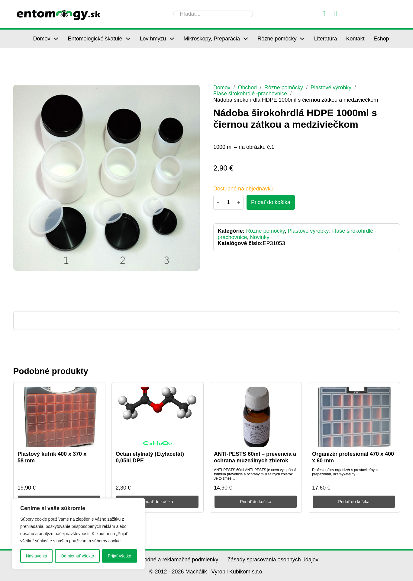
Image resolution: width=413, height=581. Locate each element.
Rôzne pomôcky (276, 39)
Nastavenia (36, 556)
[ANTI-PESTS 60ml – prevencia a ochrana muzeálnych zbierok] (255, 417)
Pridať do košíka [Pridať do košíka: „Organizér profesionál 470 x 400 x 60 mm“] (354, 501)
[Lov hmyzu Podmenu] (172, 38)
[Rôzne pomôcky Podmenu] (302, 38)
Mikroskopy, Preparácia (212, 39)
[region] (78, 533)
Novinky (259, 237)
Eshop (381, 39)
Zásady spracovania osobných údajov (272, 560)
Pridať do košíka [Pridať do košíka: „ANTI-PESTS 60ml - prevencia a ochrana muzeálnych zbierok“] (256, 501)
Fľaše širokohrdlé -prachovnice (250, 94)
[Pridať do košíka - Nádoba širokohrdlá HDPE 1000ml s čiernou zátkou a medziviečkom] (271, 202)
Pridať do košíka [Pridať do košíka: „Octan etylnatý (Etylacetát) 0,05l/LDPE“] (157, 501)
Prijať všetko (119, 556)
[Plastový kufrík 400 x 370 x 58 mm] (59, 417)
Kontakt (355, 39)
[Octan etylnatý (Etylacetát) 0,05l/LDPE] (157, 417)
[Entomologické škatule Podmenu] (128, 38)
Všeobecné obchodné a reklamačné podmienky (161, 560)
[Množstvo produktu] (228, 202)
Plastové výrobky (331, 88)
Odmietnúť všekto (77, 556)
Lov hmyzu (153, 39)
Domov (41, 39)
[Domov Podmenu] (56, 38)
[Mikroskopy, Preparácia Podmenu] (245, 38)
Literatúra (325, 39)
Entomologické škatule (95, 39)
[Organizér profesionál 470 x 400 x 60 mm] (353, 417)
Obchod (247, 88)
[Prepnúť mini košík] (335, 14)
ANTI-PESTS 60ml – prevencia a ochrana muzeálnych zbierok (255, 457)
